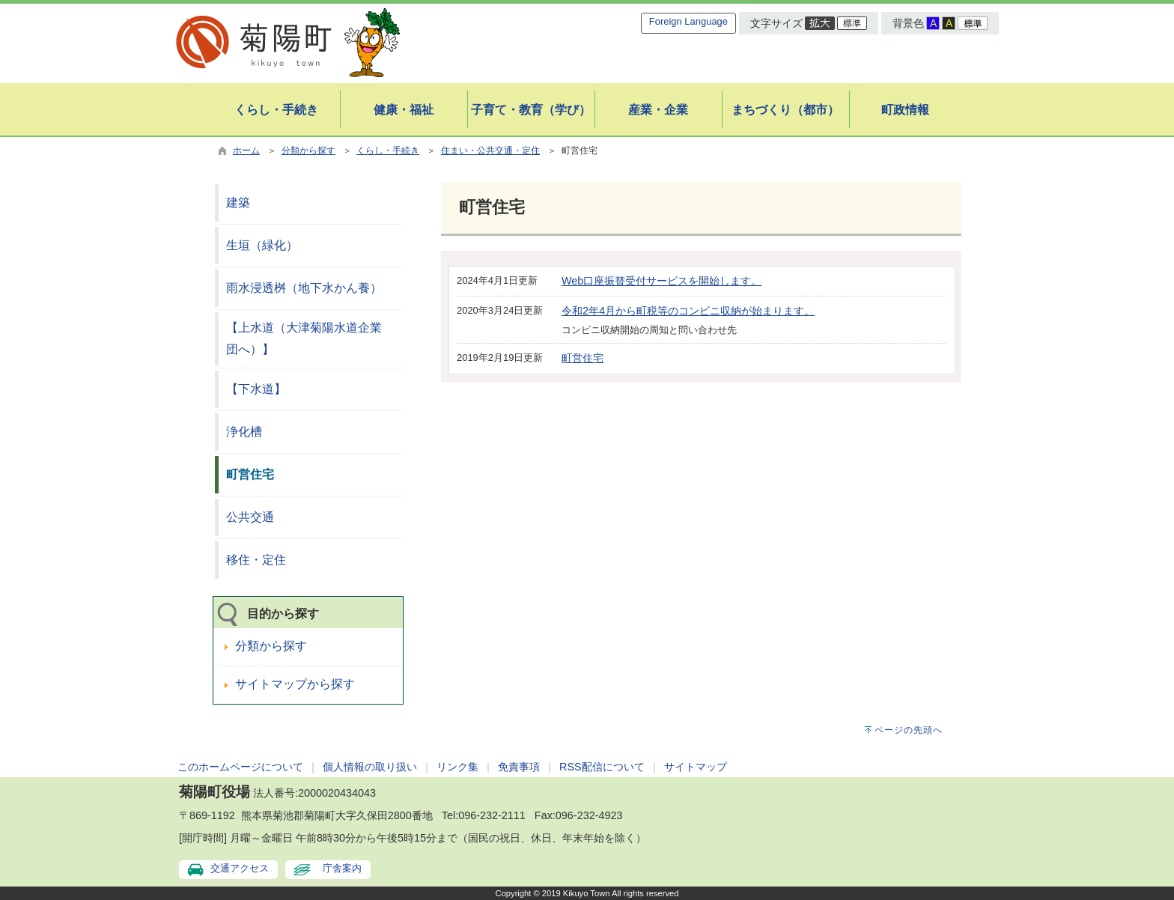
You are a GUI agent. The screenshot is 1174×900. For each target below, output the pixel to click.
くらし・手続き (387, 150)
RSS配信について (602, 767)
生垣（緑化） (262, 245)
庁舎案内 (342, 868)
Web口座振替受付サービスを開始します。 (661, 281)
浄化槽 (244, 431)
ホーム (246, 150)
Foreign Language (688, 21)
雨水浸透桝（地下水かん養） (304, 288)
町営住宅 (582, 358)
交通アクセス (239, 868)
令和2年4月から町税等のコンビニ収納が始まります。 (688, 311)
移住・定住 (256, 559)
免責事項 (519, 767)
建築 (238, 202)
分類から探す (308, 150)
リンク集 (457, 767)
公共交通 (250, 517)
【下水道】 (256, 389)
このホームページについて (240, 767)
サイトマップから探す (295, 684)
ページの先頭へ (909, 730)
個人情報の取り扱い (370, 767)
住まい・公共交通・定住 (490, 150)
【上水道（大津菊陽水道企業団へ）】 (304, 338)
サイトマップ (695, 767)
